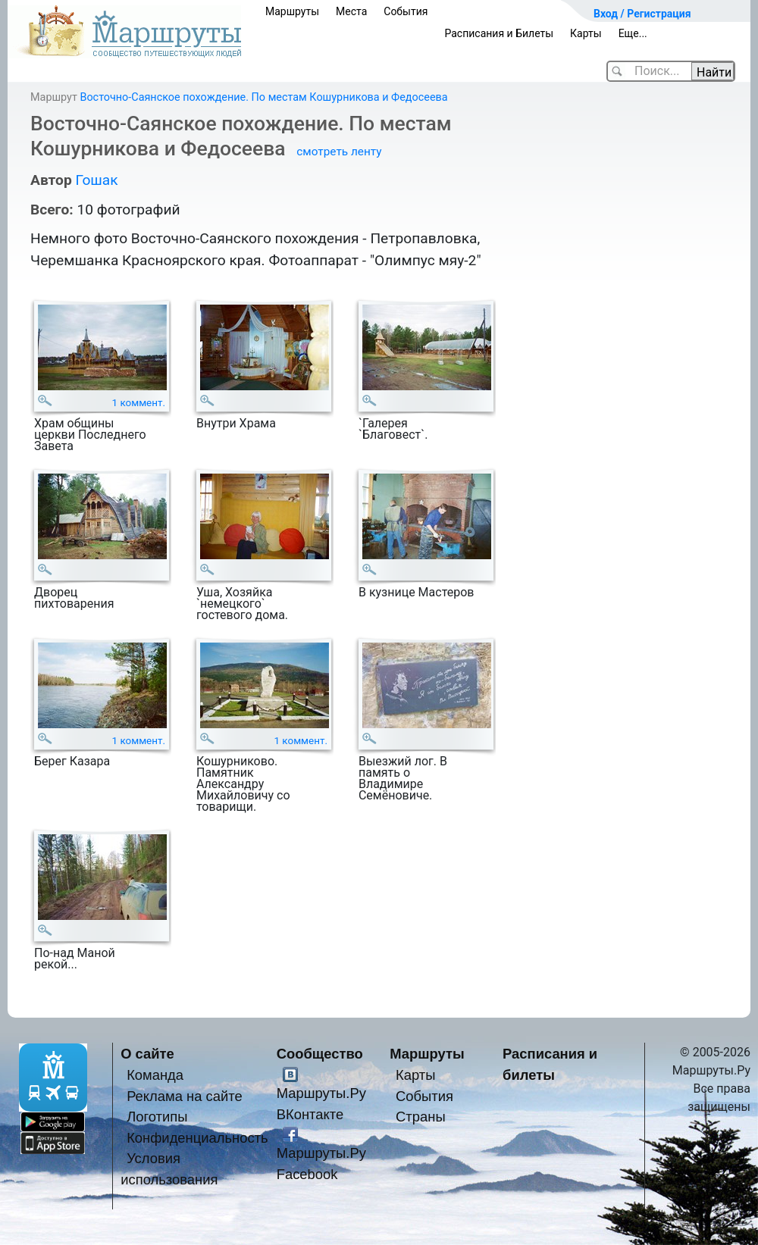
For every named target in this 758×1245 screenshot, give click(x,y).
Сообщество (320, 1054)
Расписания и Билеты (498, 33)
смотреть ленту (338, 151)
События (406, 11)
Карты (586, 33)
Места (351, 11)
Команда (155, 1075)
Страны (421, 1117)
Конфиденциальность (197, 1138)
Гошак (96, 180)
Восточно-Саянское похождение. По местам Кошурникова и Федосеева (263, 97)
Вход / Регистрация (642, 14)
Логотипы (157, 1117)
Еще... (633, 33)
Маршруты (292, 11)
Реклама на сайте (185, 1096)
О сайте (147, 1054)
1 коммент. (139, 402)
